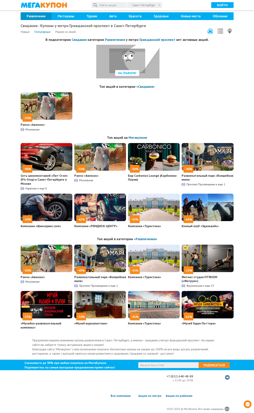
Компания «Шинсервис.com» (41, 226)
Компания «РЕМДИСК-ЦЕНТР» (95, 226)
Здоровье (161, 16)
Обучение (220, 16)
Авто (113, 16)
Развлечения (36, 16)
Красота (135, 16)
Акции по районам (179, 396)
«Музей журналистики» (91, 323)
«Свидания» (145, 86)
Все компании (121, 396)
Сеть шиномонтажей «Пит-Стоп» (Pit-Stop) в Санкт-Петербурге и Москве (44, 180)
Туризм (92, 16)
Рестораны (66, 16)
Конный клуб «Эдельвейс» (200, 226)
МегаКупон (44, 5)
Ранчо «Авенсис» (33, 125)
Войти (222, 5)
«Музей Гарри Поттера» (199, 323)
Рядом (65, 32)
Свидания (79, 39)
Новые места (191, 16)
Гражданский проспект (157, 39)
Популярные (42, 32)
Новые (25, 32)
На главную (127, 73)
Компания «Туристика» (144, 226)
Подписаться (214, 365)
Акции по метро (149, 396)
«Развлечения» (145, 239)
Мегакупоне (138, 137)
